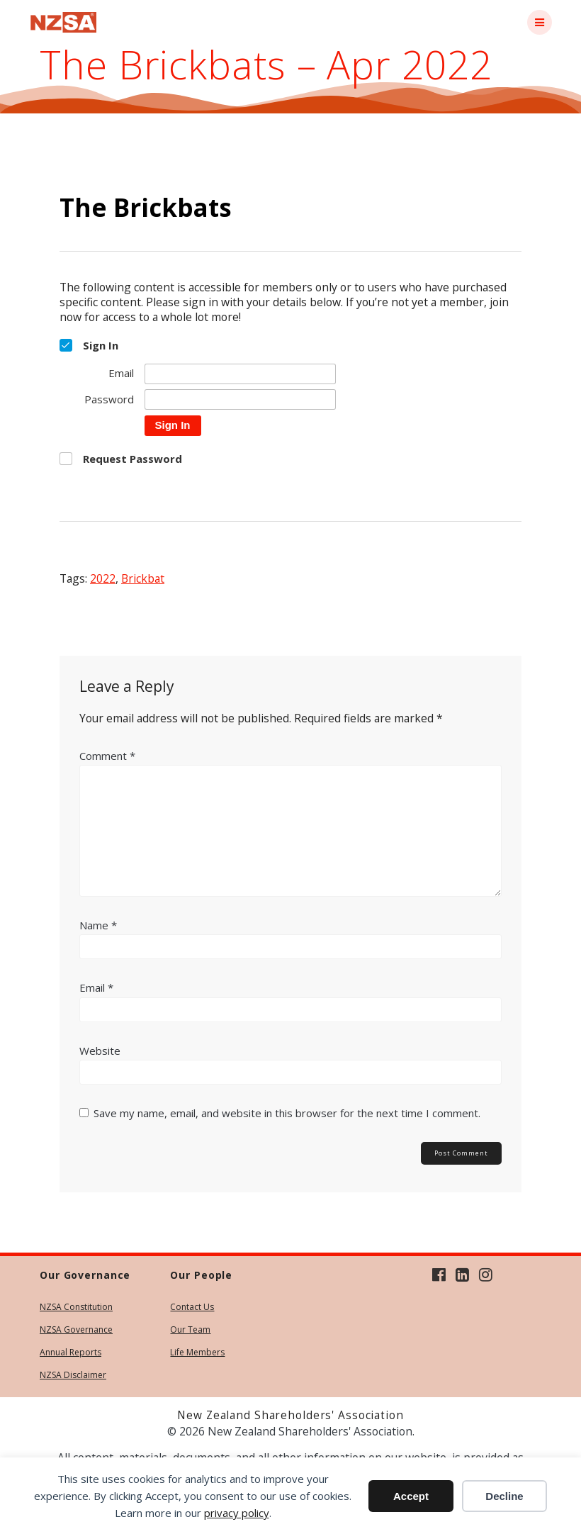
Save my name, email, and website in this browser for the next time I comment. (287, 1113)
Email (96, 987)
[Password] (240, 399)
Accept (411, 1496)
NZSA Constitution (76, 1307)
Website (99, 1050)
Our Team (190, 1329)
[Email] (240, 374)
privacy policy (236, 1513)
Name (98, 925)
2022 (102, 578)
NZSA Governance (76, 1329)
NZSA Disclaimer (73, 1375)
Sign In (173, 425)
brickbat (142, 578)
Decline (504, 1496)
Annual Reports (70, 1352)
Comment (107, 756)
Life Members (197, 1352)
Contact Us (192, 1307)
